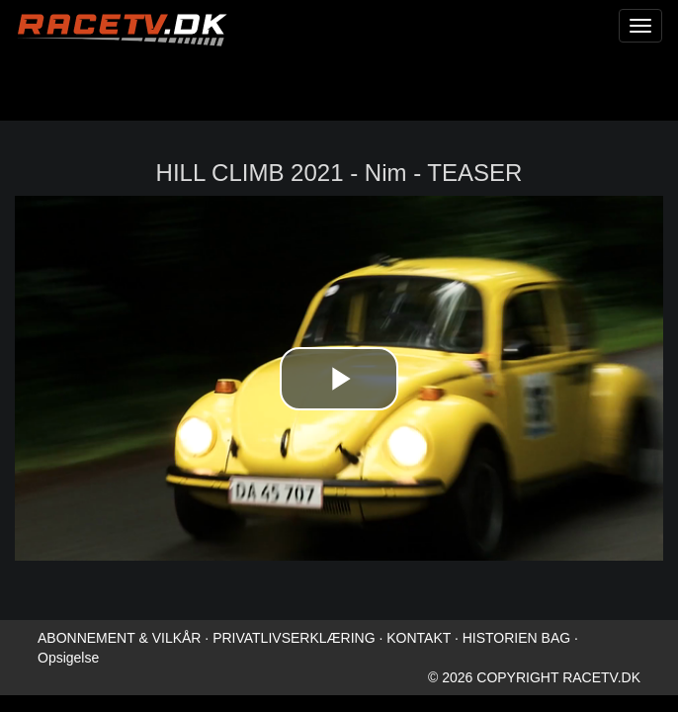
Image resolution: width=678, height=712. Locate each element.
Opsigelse (68, 658)
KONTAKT (418, 638)
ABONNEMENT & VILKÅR (119, 638)
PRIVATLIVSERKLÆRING (293, 638)
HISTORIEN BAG (516, 638)
